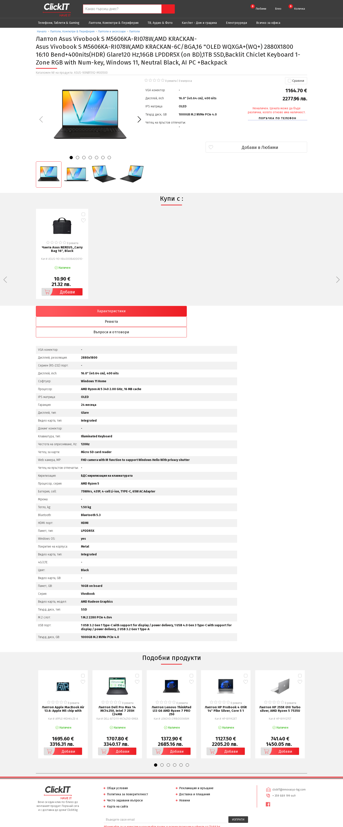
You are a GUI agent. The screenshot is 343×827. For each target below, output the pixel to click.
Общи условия (117, 767)
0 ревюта (171, 80)
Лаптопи (134, 31)
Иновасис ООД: (148, 823)
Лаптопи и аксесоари (112, 31)
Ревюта (137, 311)
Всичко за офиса (268, 23)
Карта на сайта (117, 786)
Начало (42, 31)
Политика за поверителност (127, 774)
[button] (139, 119)
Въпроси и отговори (205, 311)
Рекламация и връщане (196, 767)
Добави (58, 292)
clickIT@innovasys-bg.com (288, 768)
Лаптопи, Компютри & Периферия (113, 23)
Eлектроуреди (236, 23)
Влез (278, 8)
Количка (297, 7)
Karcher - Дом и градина (199, 23)
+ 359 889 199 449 (283, 774)
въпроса (185, 80)
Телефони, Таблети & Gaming (58, 23)
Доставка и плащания (194, 774)
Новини (184, 780)
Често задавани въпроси (125, 780)
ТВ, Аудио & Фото (160, 23)
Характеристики (68, 311)
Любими (258, 7)
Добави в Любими (281, 147)
